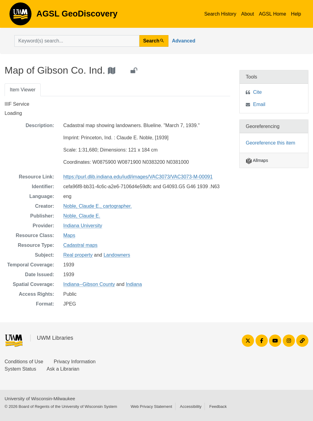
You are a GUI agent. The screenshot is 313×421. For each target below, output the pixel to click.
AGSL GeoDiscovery (20, 16)
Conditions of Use (24, 361)
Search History (220, 13)
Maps (69, 235)
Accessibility (190, 406)
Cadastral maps (80, 245)
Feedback (218, 406)
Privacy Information (75, 361)
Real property (78, 255)
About (247, 13)
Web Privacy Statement (151, 406)
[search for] (76, 41)
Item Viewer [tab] (22, 89)
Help (296, 13)
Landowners (117, 255)
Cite (257, 92)
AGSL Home (272, 13)
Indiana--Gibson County (89, 284)
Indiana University (82, 225)
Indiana (134, 284)
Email (259, 104)
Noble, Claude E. (81, 215)
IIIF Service (17, 104)
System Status (20, 369)
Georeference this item (270, 142)
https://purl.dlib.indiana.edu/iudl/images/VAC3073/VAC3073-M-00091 (138, 176)
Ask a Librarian (63, 369)
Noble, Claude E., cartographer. (97, 206)
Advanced (183, 40)
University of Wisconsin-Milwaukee (40, 398)
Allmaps (257, 160)
